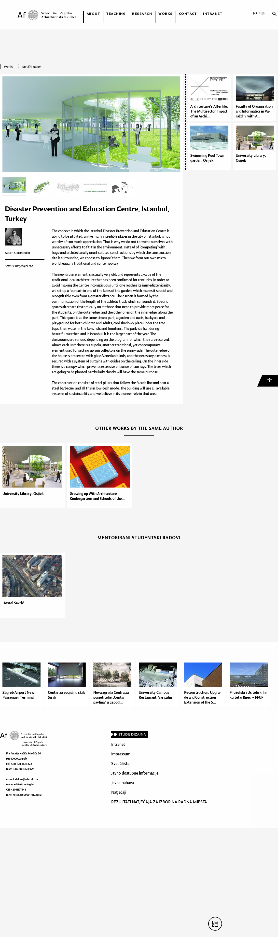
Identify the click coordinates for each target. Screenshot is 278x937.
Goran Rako (22, 253)
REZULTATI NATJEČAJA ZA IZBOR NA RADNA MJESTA (159, 802)
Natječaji (118, 792)
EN (263, 13)
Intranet (212, 13)
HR (255, 13)
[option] (33, 475)
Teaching (116, 13)
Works (165, 13)
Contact (188, 13)
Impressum (120, 754)
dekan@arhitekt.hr (26, 779)
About (93, 13)
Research (142, 13)
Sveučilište (120, 763)
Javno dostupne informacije (134, 773)
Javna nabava (122, 782)
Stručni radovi (31, 67)
